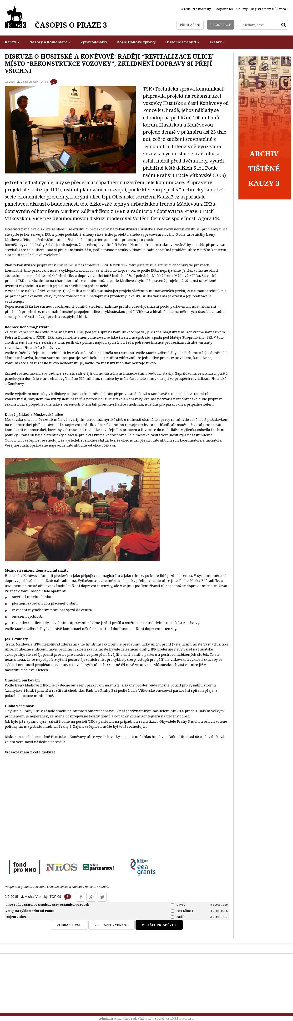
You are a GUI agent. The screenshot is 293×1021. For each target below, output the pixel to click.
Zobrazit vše (69, 925)
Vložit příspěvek (159, 925)
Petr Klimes (184, 911)
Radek (180, 916)
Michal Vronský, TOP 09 (34, 81)
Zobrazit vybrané (111, 925)
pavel (180, 904)
